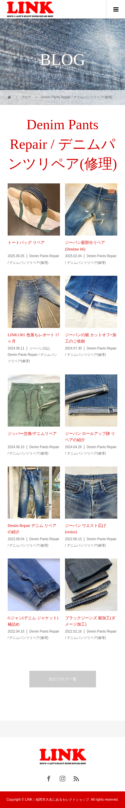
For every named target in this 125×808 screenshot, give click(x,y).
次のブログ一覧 (63, 679)
